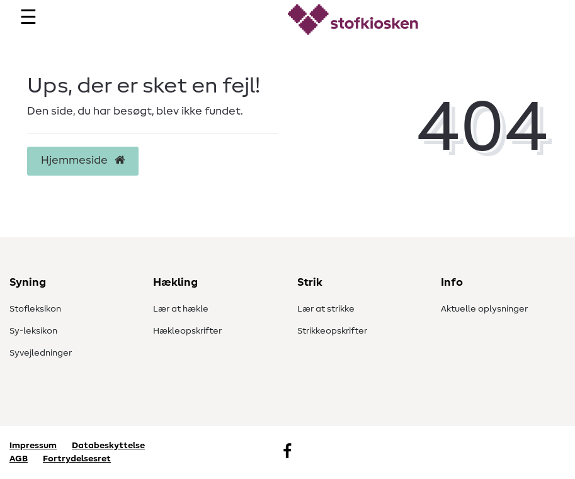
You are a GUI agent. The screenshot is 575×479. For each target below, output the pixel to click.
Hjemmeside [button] (83, 160)
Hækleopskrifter (187, 331)
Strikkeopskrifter (332, 331)
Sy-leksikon (33, 331)
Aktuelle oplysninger (484, 309)
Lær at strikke (326, 309)
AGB (18, 458)
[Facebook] (287, 452)
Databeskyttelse (108, 445)
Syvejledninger (40, 353)
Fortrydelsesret (77, 458)
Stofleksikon (35, 309)
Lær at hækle (180, 309)
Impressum (33, 445)
